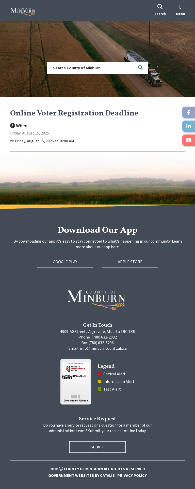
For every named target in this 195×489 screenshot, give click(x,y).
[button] (140, 68)
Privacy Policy (132, 475)
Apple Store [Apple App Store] (130, 262)
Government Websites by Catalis (81, 475)
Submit (97, 447)
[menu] (180, 10)
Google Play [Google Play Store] (65, 262)
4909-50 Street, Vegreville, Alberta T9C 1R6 (97, 331)
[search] (160, 10)
